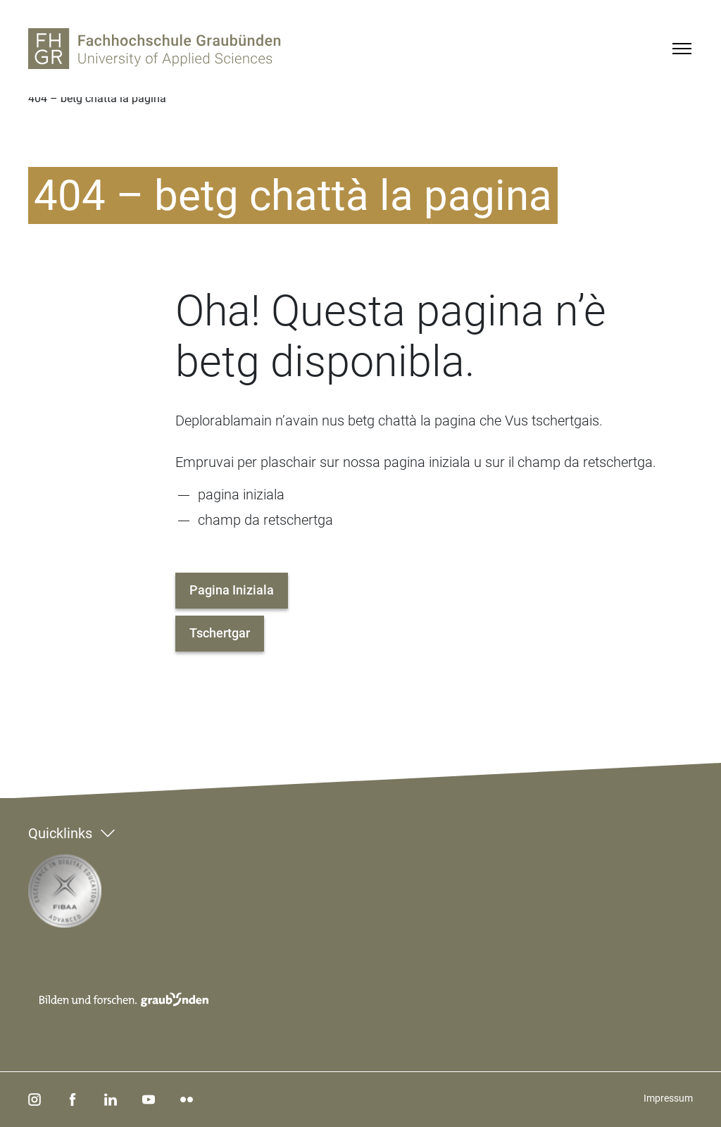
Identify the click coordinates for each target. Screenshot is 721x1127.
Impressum (668, 1098)
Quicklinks (60, 833)
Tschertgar (219, 632)
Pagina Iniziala (231, 590)
